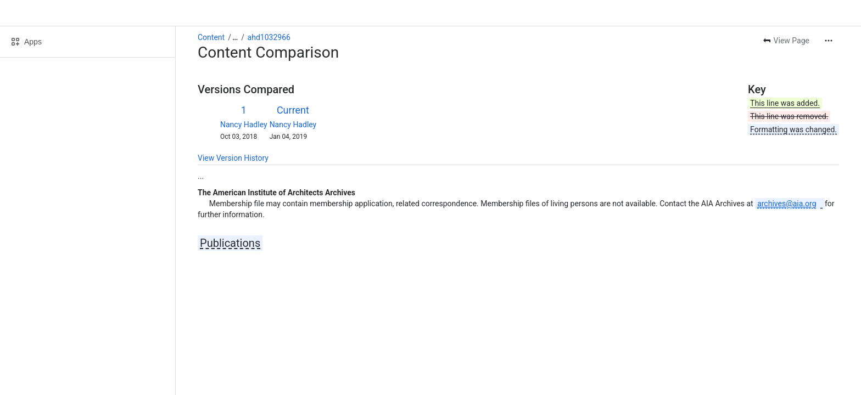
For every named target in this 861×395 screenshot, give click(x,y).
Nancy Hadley (243, 124)
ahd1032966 (269, 37)
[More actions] (828, 40)
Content (211, 37)
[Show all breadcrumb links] (235, 37)
